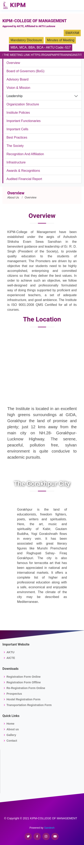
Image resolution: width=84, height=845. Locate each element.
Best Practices (16, 137)
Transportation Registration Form (29, 705)
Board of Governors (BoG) (25, 71)
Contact (11, 740)
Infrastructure (16, 162)
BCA (40, 47)
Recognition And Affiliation (25, 154)
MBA (14, 47)
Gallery (11, 735)
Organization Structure (22, 104)
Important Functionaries (23, 121)
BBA (31, 47)
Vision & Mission (18, 87)
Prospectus (14, 693)
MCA (23, 47)
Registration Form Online (23, 676)
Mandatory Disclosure (26, 40)
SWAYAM (72, 33)
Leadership (14, 96)
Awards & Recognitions (23, 170)
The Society (15, 145)
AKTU (10, 652)
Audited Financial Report (24, 179)
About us (12, 729)
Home (10, 723)
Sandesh (49, 827)
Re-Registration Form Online (25, 688)
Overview (13, 63)
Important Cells (17, 129)
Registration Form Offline (23, 682)
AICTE (10, 657)
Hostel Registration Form (23, 699)
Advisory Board (17, 79)
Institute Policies (18, 112)
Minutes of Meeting (60, 40)
